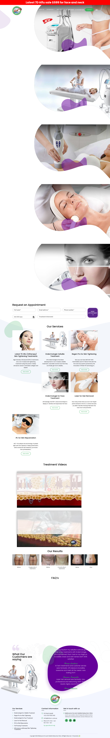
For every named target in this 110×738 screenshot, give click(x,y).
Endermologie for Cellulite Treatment (24, 713)
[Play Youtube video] (49, 490)
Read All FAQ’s (47, 587)
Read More (26, 371)
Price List (59, 9)
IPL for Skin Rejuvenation (26, 438)
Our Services (50, 9)
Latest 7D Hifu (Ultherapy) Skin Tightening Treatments (25, 355)
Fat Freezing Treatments (21, 725)
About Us (41, 9)
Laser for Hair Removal (84, 396)
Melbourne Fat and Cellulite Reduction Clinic (49, 736)
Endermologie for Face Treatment (54, 397)
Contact (89, 10)
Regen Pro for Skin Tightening (84, 354)
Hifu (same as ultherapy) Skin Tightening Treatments (25, 729)
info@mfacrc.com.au (50, 718)
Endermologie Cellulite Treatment (55, 355)
